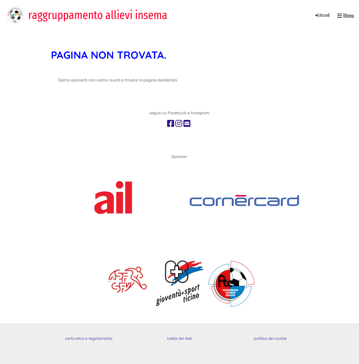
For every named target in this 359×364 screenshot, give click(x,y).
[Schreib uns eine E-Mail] (186, 123)
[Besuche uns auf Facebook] (170, 123)
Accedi (322, 15)
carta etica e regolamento (88, 338)
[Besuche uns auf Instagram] (178, 123)
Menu (345, 15)
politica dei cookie (270, 338)
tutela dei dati (179, 338)
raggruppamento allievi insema (97, 15)
